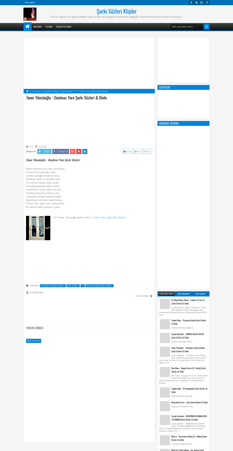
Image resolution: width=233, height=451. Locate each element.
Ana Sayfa (29, 2)
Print (138, 151)
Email (128, 151)
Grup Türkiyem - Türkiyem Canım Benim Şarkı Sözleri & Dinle (188, 219)
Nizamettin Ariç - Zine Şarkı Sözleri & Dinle (189, 271)
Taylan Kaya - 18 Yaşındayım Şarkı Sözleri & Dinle (189, 259)
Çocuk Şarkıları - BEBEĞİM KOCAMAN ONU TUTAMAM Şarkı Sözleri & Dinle (189, 287)
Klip (162, 406)
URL (148, 151)
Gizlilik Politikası (63, 26)
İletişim (49, 26)
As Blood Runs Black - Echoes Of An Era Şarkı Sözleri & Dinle (188, 171)
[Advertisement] (89, 121)
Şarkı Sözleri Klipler (117, 11)
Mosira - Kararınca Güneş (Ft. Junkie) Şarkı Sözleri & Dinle (189, 307)
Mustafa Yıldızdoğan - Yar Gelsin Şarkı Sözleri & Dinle (187, 321)
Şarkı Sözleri (72, 286)
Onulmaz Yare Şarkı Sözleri (52, 286)
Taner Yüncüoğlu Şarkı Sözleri (110, 217)
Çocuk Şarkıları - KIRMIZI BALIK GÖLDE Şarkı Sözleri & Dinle (187, 205)
